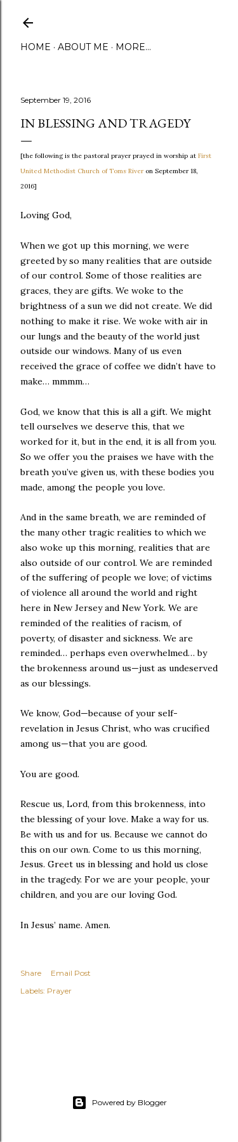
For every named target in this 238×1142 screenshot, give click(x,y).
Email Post (71, 973)
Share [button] (30, 973)
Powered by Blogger (119, 1102)
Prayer (59, 990)
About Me (83, 47)
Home (35, 47)
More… (133, 47)
